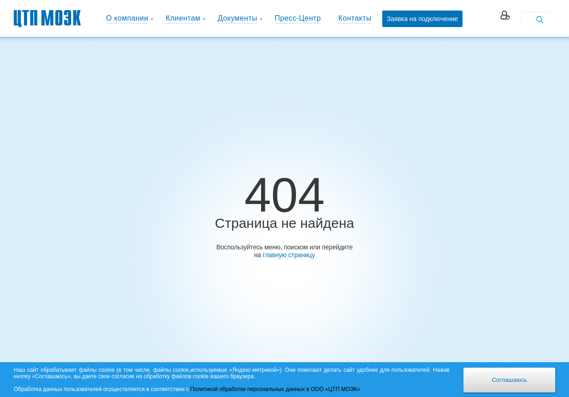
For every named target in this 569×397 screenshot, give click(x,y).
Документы (237, 18)
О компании (127, 18)
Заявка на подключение (422, 18)
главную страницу (289, 255)
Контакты (354, 18)
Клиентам (183, 18)
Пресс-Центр (298, 18)
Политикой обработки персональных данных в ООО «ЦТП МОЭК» (275, 389)
